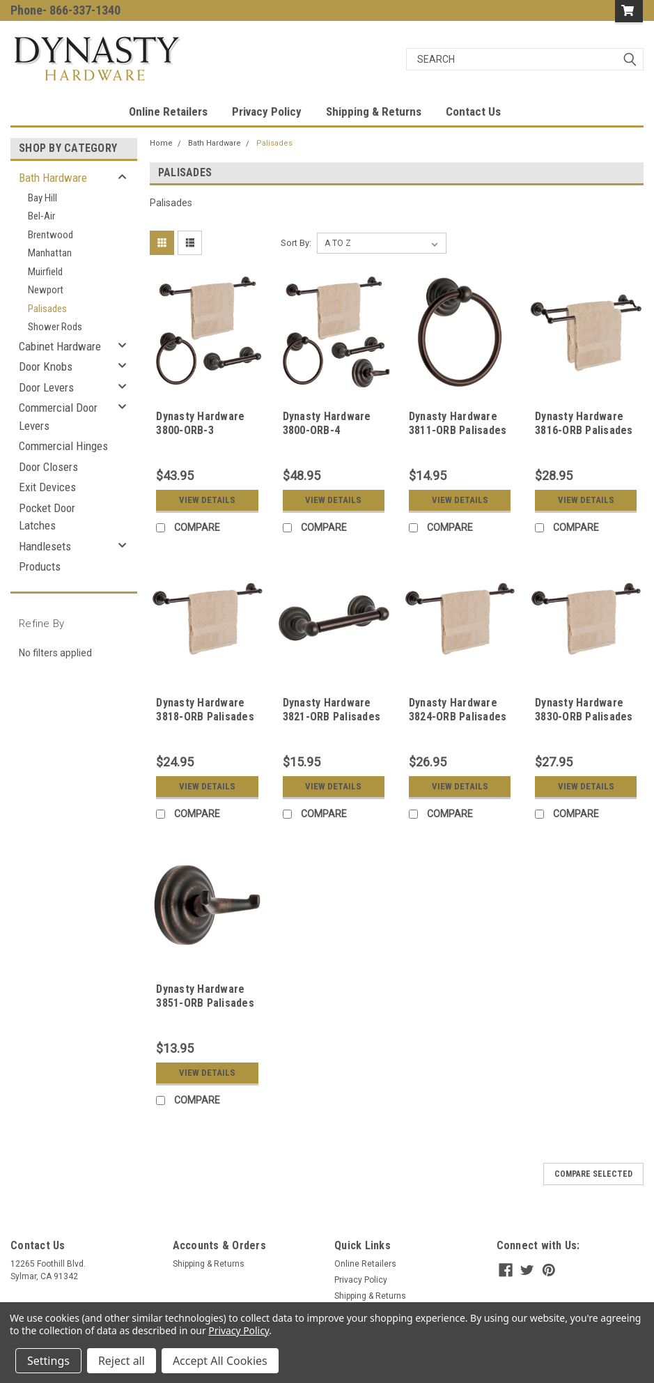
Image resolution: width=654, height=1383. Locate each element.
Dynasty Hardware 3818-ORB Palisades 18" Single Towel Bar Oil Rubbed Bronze (207, 723)
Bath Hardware (53, 178)
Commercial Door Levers (58, 417)
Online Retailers (168, 111)
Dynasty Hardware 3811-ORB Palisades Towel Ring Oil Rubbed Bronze (458, 437)
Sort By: (296, 243)
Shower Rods (55, 326)
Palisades (47, 308)
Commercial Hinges (63, 446)
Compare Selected (593, 1174)
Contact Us (473, 111)
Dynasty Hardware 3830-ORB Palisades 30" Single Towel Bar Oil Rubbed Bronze (586, 723)
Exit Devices (47, 487)
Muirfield (45, 271)
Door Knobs (45, 366)
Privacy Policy (267, 111)
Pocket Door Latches (47, 517)
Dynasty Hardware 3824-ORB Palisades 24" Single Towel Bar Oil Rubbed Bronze (460, 723)
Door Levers (46, 387)
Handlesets (45, 546)
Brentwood (50, 235)
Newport (45, 290)
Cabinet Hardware (60, 346)
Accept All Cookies (220, 1360)
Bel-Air (41, 216)
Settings (48, 1360)
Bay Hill (42, 198)
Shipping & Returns (373, 111)
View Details (207, 500)
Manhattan (50, 253)
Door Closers (48, 467)
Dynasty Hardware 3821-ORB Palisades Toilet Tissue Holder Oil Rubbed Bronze (333, 723)
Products (40, 566)
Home (161, 143)
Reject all (121, 1360)
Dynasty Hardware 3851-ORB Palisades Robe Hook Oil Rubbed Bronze (205, 1009)
